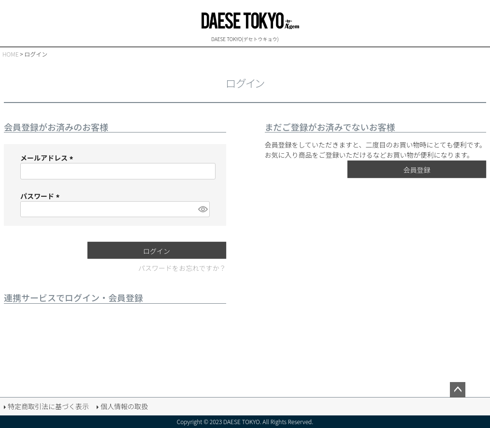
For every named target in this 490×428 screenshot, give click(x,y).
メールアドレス (48, 157)
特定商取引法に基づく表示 (48, 406)
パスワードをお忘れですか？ (182, 268)
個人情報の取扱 (124, 406)
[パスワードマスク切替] (202, 209)
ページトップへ (457, 390)
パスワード (41, 196)
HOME (10, 54)
